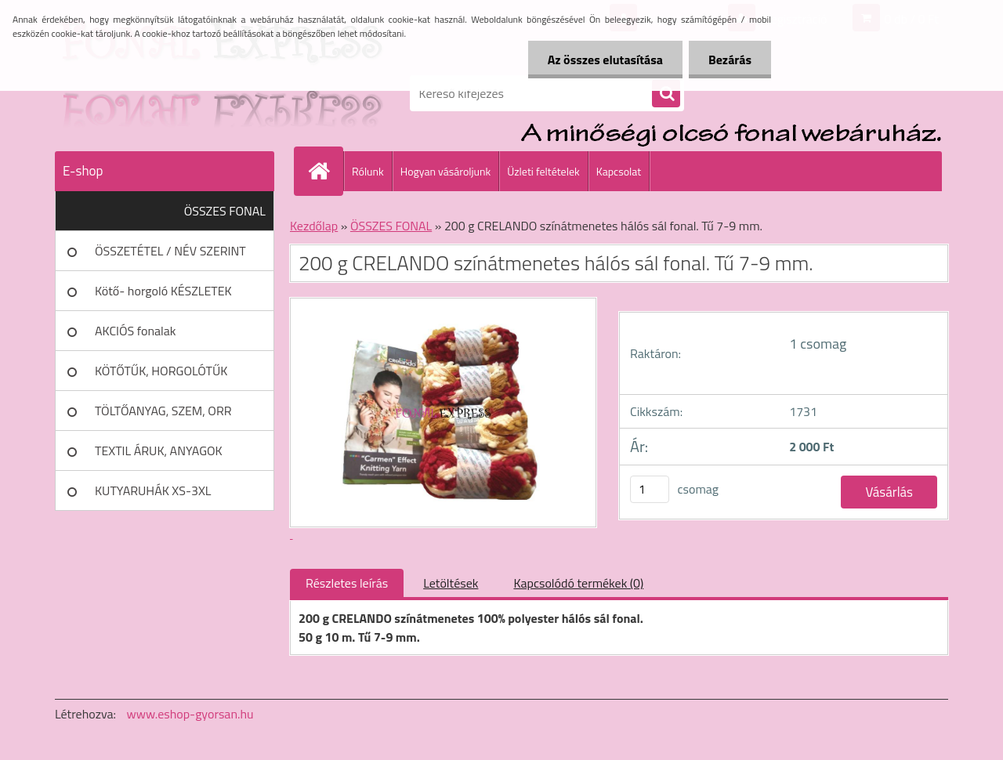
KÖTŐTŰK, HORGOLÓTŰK (161, 370)
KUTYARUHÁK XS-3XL (153, 490)
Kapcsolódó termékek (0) (578, 583)
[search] (666, 94)
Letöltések (450, 583)
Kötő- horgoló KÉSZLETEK (163, 290)
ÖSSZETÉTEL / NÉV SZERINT (170, 250)
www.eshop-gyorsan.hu (190, 713)
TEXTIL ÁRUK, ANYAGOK (159, 450)
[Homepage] (325, 170)
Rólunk (368, 171)
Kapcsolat (619, 171)
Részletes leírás (347, 583)
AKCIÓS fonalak (135, 330)
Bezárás (729, 59)
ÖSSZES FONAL (225, 210)
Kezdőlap (314, 225)
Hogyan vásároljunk (445, 171)
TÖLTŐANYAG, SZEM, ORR (163, 410)
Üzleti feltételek (543, 171)
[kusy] (649, 489)
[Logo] (162, 93)
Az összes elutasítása (605, 59)
